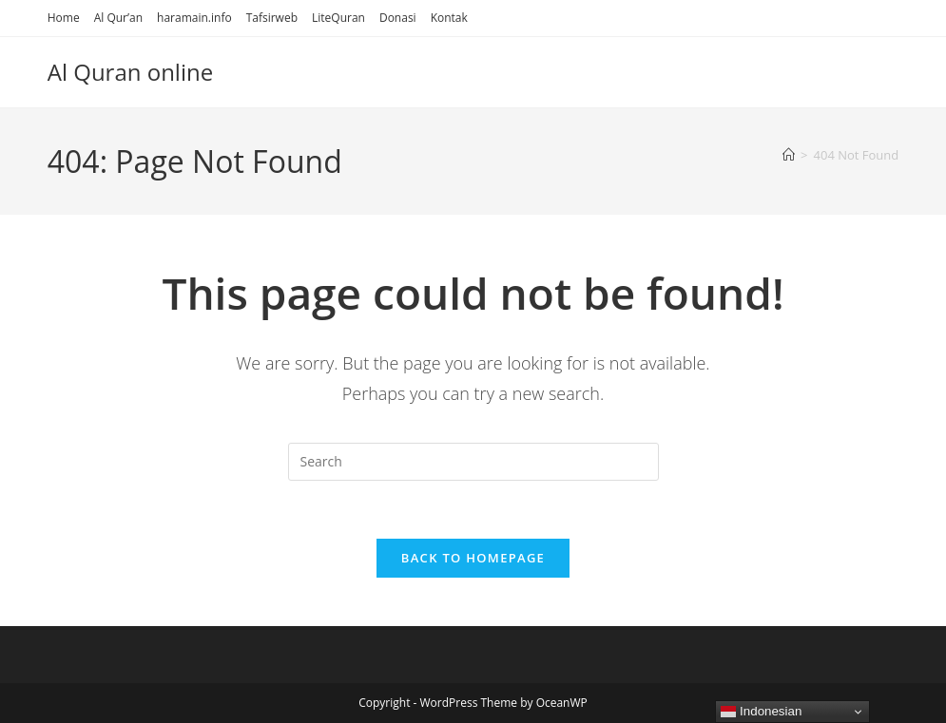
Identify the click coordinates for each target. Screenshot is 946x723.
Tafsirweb (272, 18)
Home (64, 18)
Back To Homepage (473, 557)
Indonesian (761, 711)
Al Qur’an (118, 18)
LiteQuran (338, 18)
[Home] (788, 154)
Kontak (449, 18)
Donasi (397, 18)
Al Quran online (130, 71)
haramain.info (194, 18)
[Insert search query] (473, 462)
